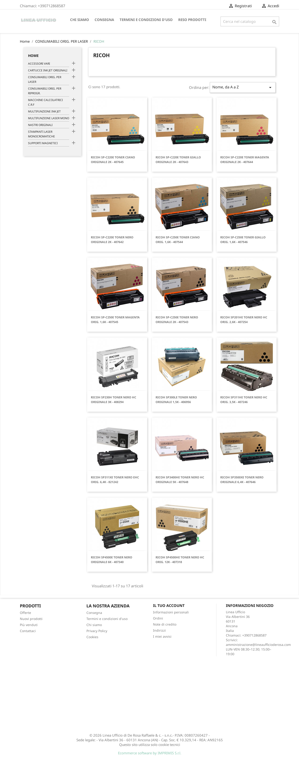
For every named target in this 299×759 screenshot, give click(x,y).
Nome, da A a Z (242, 87)
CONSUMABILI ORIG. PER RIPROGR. (44, 91)
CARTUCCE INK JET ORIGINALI (47, 70)
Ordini (158, 618)
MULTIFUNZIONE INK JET (44, 111)
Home (33, 55)
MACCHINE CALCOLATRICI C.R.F (45, 102)
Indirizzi (159, 630)
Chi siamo (79, 19)
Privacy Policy (96, 631)
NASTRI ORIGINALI (40, 125)
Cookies (92, 637)
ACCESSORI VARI (39, 64)
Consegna (104, 19)
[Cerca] (250, 21)
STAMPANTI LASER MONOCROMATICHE (41, 134)
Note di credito (164, 624)
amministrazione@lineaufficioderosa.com (258, 644)
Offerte (25, 612)
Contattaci (28, 631)
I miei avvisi (162, 636)
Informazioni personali (171, 612)
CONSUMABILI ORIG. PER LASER (44, 79)
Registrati (267, 5)
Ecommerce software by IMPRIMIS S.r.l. (149, 753)
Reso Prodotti (192, 19)
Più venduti (29, 625)
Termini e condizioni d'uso (146, 19)
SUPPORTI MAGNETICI (43, 143)
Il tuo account (169, 605)
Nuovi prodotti (31, 618)
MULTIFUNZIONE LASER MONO (48, 118)
